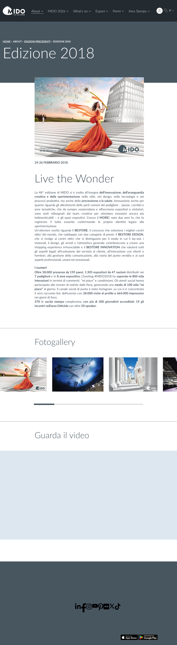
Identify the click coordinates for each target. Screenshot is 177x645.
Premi (117, 11)
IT (170, 11)
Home (6, 41)
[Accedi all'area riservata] (160, 11)
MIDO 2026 (56, 11)
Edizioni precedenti (37, 41)
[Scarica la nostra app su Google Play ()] (148, 637)
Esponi (100, 11)
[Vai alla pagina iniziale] (14, 10)
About (35, 11)
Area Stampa (138, 11)
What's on (80, 11)
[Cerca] (166, 11)
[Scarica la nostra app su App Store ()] (129, 637)
